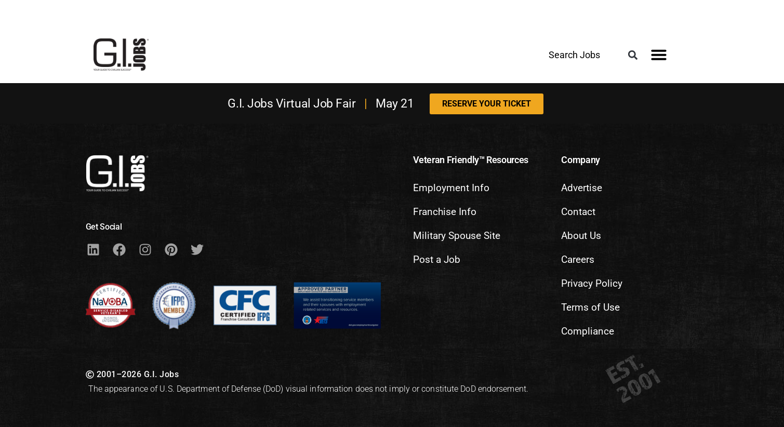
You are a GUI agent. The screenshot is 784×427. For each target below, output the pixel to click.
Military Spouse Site (456, 236)
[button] (632, 55)
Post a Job (436, 259)
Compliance (587, 331)
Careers (577, 259)
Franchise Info (444, 212)
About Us (581, 236)
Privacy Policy (591, 283)
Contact (578, 212)
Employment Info (451, 188)
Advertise (581, 188)
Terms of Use (590, 307)
